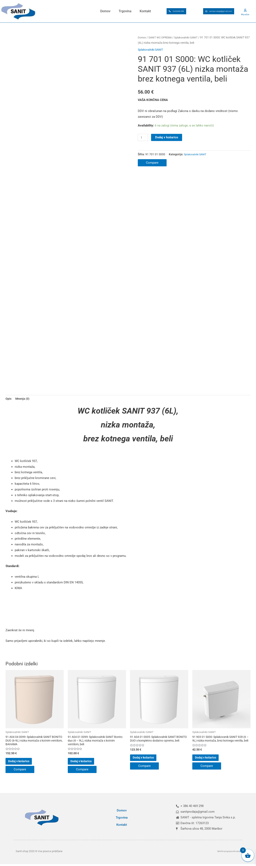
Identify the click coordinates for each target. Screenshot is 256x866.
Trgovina (125, 11)
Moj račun (245, 14)
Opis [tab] (9, 401)
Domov (105, 11)
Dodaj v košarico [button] (25, 766)
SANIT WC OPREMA (161, 37)
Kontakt (145, 11)
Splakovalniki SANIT (189, 37)
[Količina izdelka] (143, 137)
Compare (152, 162)
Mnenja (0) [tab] (23, 401)
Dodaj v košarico (167, 137)
